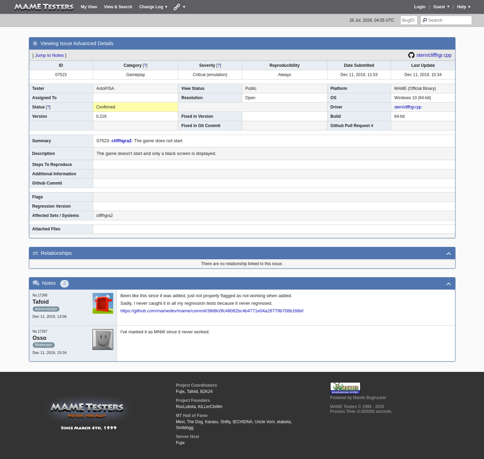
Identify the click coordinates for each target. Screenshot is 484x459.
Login (420, 6)
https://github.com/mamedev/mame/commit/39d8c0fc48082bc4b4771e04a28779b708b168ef (211, 310)
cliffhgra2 (121, 140)
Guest (439, 6)
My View (89, 6)
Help (461, 6)
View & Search (118, 6)
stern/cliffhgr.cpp (434, 55)
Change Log (151, 6)
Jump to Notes (49, 55)
